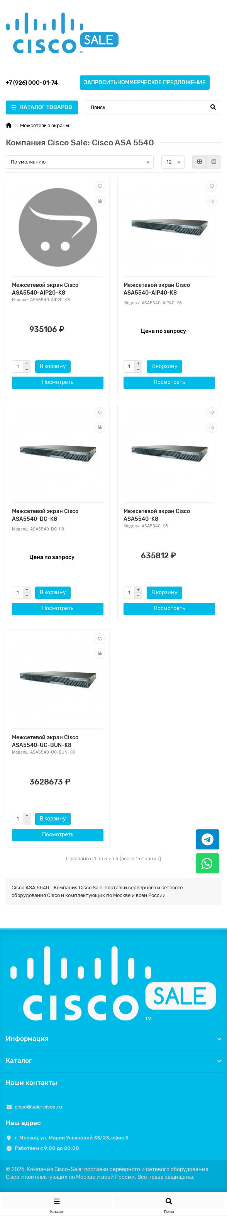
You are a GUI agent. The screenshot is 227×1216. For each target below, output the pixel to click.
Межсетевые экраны (44, 125)
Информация (113, 1038)
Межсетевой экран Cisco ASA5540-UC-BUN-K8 (45, 741)
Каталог (113, 1060)
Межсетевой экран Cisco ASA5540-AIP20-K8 (45, 289)
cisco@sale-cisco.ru (38, 1107)
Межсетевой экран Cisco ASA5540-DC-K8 (45, 515)
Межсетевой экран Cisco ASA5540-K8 (157, 515)
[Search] (153, 107)
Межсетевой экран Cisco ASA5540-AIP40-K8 (157, 289)
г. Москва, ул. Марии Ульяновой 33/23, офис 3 (71, 1138)
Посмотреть (57, 382)
